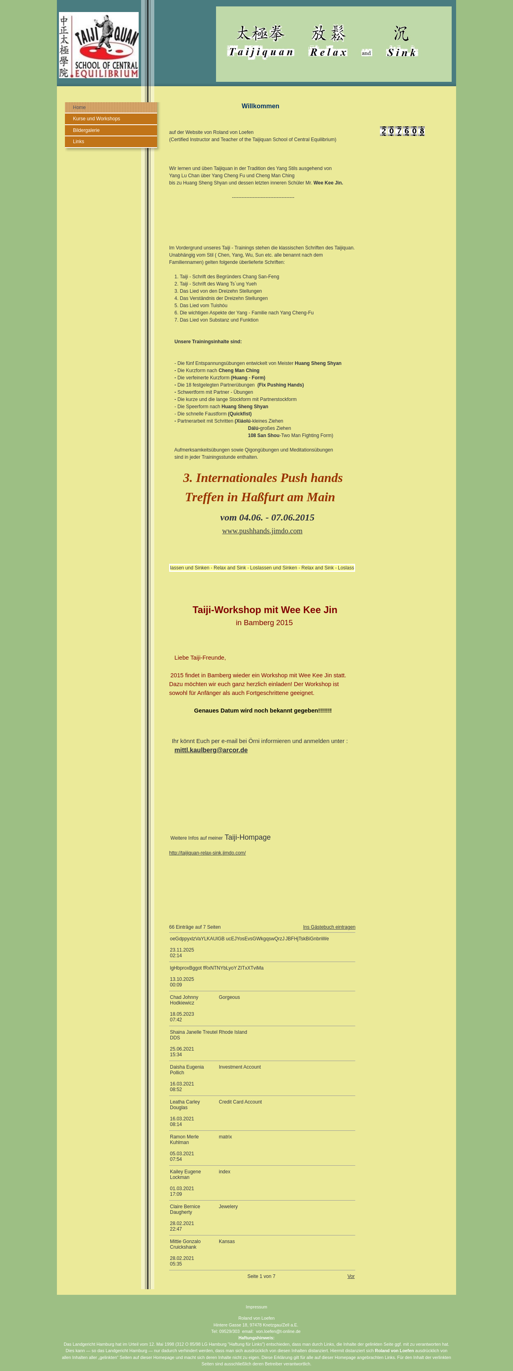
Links (78, 141)
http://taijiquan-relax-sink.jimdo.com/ (207, 853)
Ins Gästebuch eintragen (329, 927)
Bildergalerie (86, 130)
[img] (256, 43)
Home (79, 107)
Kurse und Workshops (96, 119)
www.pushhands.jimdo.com (262, 531)
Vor (351, 1276)
